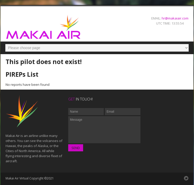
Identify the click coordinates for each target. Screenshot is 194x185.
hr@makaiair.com (175, 18)
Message (104, 129)
